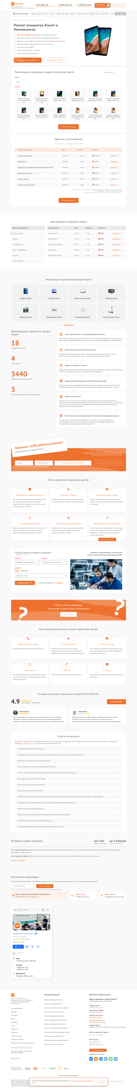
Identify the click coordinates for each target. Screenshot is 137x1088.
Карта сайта (15, 1058)
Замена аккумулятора (25, 173)
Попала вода (52, 250)
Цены (46, 14)
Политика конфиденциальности (69, 1075)
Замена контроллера (25, 156)
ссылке (21, 1053)
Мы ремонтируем (21, 13)
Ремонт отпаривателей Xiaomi (54, 1024)
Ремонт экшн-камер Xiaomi (53, 1036)
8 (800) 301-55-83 (95, 1012)
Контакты (105, 14)
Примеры (14, 1015)
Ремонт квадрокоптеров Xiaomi (55, 1020)
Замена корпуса (23, 179)
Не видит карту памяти (55, 244)
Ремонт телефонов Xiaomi (53, 1000)
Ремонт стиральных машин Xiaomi (56, 1040)
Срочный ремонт (36, 14)
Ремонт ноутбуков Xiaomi (53, 1004)
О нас (52, 14)
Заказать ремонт (25, 583)
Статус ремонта (120, 13)
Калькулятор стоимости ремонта (22, 1043)
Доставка (65, 14)
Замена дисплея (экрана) (26, 185)
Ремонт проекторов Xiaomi (53, 1012)
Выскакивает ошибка (54, 255)
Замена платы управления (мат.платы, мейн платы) (35, 167)
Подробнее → (117, 233)
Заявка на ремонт (94, 14)
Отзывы (58, 14)
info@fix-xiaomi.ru (95, 1017)
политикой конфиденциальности (39, 466)
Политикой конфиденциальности (53, 889)
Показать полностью (18, 860)
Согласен (101, 1082)
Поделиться (91, 1059)
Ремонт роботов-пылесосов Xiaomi (56, 1008)
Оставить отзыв (116, 702)
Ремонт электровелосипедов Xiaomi (57, 1032)
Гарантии (73, 14)
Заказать (115, 156)
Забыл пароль (52, 239)
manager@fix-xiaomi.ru (97, 1022)
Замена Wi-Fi (22, 161)
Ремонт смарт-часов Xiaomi (53, 1044)
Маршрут (18, 946)
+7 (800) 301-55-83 (65, 5)
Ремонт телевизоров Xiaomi (54, 1016)
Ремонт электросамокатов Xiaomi (56, 1028)
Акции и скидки (82, 14)
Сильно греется (53, 233)
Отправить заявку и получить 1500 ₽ (73, 463)
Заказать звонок (68, 614)
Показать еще (68, 325)
